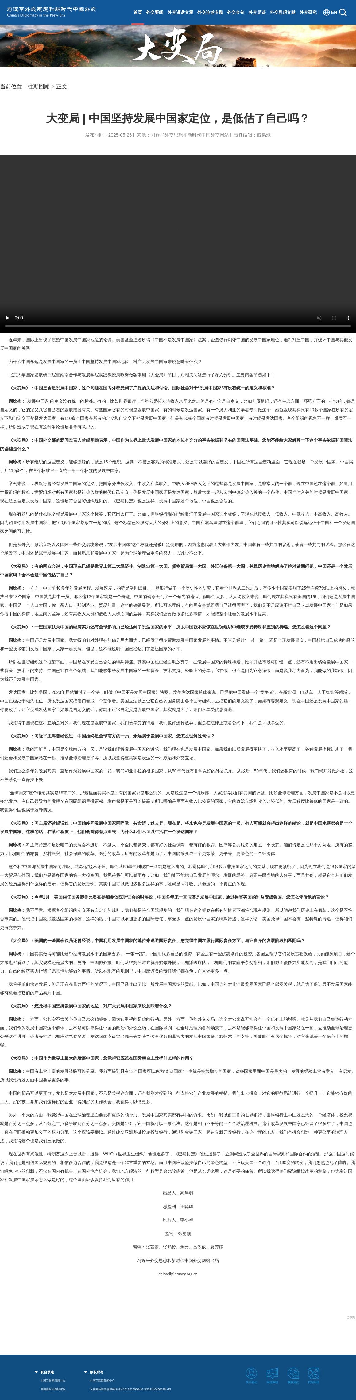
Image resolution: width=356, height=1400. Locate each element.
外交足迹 (257, 12)
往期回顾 (39, 86)
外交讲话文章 (180, 12)
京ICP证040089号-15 (157, 1389)
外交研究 (308, 12)
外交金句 (235, 12)
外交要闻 (154, 12)
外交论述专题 (210, 12)
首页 (138, 12)
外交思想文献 (283, 12)
